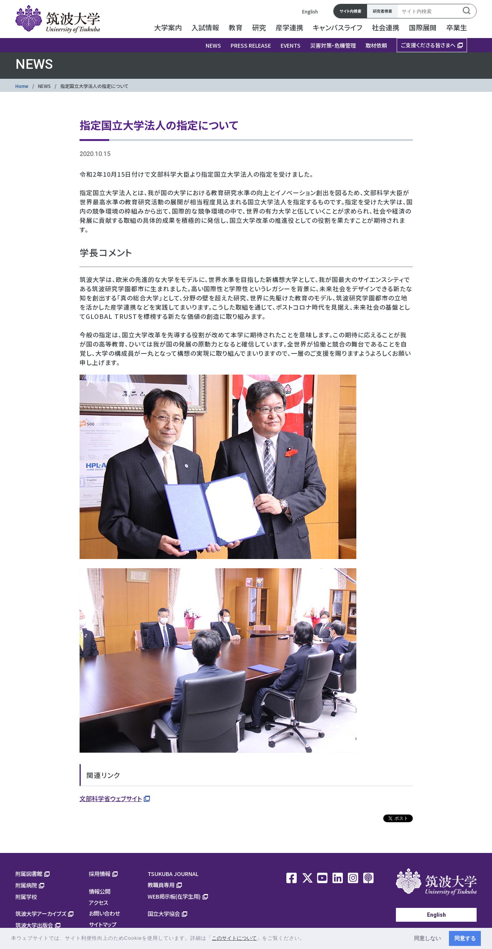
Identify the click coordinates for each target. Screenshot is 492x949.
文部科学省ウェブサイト (111, 798)
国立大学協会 (164, 913)
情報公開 (99, 891)
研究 (259, 27)
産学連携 (289, 27)
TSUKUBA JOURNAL (173, 873)
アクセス (98, 902)
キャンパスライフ (337, 27)
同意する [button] (465, 938)
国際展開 (423, 27)
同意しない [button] (427, 938)
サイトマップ (102, 924)
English (310, 11)
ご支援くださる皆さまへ (428, 45)
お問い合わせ (104, 913)
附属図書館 (28, 873)
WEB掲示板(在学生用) (174, 896)
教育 (236, 27)
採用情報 (99, 873)
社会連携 (385, 27)
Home (21, 86)
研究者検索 (382, 11)
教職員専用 (161, 885)
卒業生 (456, 27)
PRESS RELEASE (251, 45)
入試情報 (205, 27)
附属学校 (26, 897)
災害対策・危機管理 (333, 45)
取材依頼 (376, 45)
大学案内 (168, 27)
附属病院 (26, 885)
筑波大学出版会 (34, 925)
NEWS (213, 45)
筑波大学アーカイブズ (40, 913)
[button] (308, 939)
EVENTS (291, 45)
